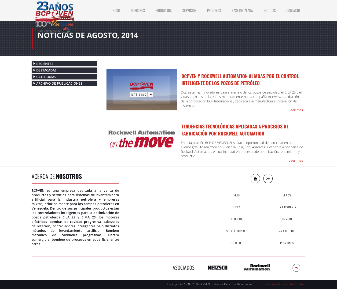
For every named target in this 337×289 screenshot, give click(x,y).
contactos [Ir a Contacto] (287, 219)
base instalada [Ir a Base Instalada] (287, 207)
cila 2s (287, 195)
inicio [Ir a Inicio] (236, 195)
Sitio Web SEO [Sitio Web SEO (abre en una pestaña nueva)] (274, 284)
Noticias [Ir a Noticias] (270, 10)
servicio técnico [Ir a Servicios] (236, 231)
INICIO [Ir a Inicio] (116, 10)
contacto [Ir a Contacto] (293, 10)
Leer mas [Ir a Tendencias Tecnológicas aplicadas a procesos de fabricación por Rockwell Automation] (296, 160)
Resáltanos (287, 242)
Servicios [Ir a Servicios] (189, 10)
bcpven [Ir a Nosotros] (236, 207)
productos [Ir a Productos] (164, 10)
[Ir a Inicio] (54, 17)
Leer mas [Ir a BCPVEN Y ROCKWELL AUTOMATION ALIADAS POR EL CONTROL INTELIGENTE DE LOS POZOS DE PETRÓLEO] (296, 110)
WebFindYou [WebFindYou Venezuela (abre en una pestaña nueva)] (297, 284)
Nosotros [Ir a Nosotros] (138, 10)
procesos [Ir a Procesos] (236, 242)
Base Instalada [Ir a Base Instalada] (242, 10)
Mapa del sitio (286, 231)
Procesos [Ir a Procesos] (214, 10)
